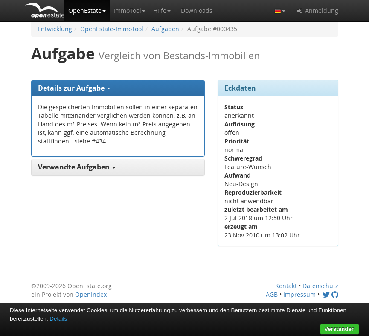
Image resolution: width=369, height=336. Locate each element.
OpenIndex (91, 294)
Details (58, 319)
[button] (87, 10)
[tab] (118, 88)
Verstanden (339, 329)
